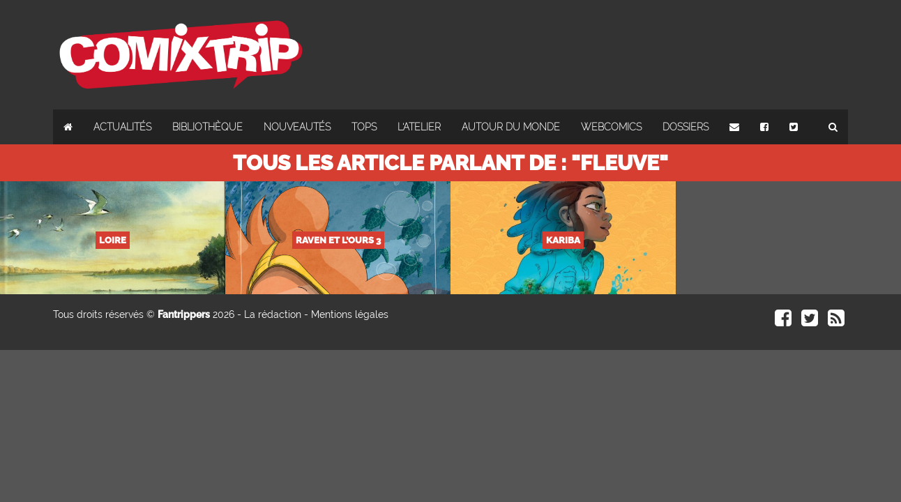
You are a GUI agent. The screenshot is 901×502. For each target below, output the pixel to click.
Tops (364, 126)
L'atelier (419, 126)
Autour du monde (511, 126)
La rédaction (272, 314)
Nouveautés (297, 126)
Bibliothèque (207, 126)
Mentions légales (349, 314)
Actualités (122, 126)
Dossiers (685, 126)
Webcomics (611, 126)
